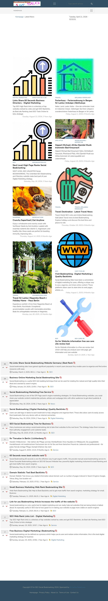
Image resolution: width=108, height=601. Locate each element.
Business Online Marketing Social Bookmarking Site (34, 377)
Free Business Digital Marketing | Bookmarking (32, 530)
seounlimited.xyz (39, 162)
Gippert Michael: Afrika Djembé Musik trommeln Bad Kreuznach (73, 146)
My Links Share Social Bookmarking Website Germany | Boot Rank (41, 363)
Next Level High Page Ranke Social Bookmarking (29, 166)
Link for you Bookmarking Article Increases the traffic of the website (42, 501)
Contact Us (74, 592)
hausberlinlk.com (39, 295)
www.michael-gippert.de (81, 141)
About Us (54, 592)
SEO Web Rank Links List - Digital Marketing (31, 516)
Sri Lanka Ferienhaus (77, 587)
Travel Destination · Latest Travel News (74, 211)
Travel (58, 98)
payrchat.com (37, 217)
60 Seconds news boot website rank (27, 455)
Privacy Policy (44, 592)
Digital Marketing (20, 98)
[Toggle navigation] (54, 3)
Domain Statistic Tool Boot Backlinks (27, 472)
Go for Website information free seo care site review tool (74, 342)
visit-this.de (80, 271)
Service (55, 450)
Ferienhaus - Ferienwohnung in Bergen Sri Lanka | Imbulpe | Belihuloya (73, 101)
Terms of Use (64, 592)
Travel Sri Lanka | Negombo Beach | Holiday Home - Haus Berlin (29, 299)
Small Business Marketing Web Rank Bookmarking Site (36, 487)
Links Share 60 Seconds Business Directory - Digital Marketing (28, 101)
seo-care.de (80, 338)
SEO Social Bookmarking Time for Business (30, 423)
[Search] (80, 4)
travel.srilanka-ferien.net (82, 208)
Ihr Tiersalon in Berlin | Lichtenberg (27, 438)
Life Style (59, 140)
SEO (14, 162)
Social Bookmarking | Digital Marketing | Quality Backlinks (37, 409)
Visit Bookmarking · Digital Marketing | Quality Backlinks (73, 275)
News (53, 404)
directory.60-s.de (39, 98)
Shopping (16, 217)
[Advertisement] (54, 38)
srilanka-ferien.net (83, 98)
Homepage (18, 10)
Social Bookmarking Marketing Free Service (30, 392)
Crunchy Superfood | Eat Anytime (28, 220)
